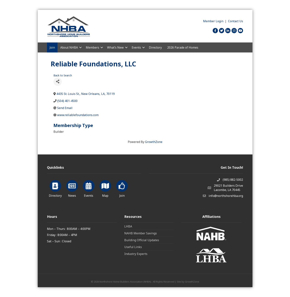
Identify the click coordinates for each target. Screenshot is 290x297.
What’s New (115, 47)
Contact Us (235, 21)
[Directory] (55, 188)
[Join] (122, 188)
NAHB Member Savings (140, 233)
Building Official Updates (141, 240)
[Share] (57, 81)
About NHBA (69, 47)
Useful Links (133, 247)
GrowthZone (153, 142)
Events (136, 47)
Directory (155, 47)
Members (92, 47)
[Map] (105, 188)
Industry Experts (135, 254)
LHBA (128, 226)
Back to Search (62, 75)
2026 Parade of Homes (182, 47)
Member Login (213, 21)
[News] (72, 188)
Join (52, 47)
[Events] (88, 188)
